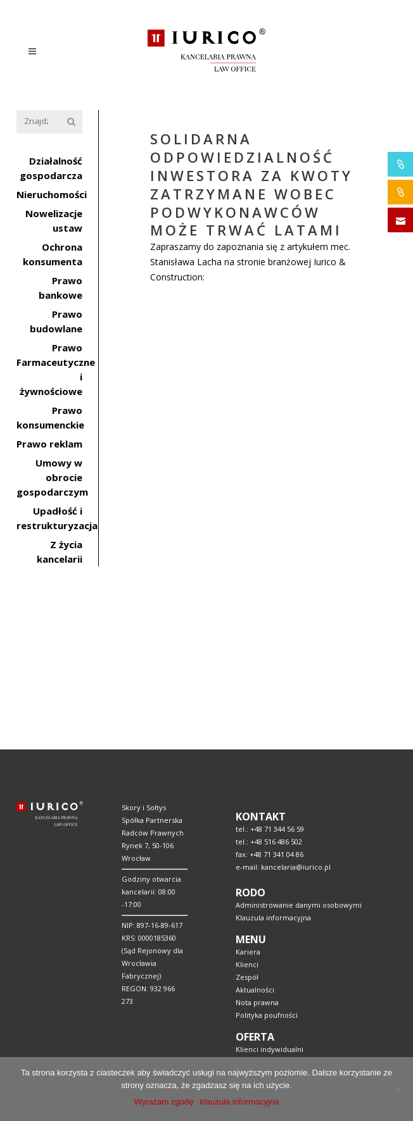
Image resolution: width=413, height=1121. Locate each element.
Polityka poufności (267, 848)
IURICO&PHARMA (400, 164)
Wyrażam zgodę (164, 1101)
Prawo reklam (49, 443)
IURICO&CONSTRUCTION (400, 192)
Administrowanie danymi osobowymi (299, 738)
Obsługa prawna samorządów (286, 984)
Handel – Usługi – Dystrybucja (285, 971)
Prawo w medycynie (270, 1009)
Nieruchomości (51, 194)
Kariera (248, 785)
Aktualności (255, 823)
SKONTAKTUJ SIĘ (400, 220)
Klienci (247, 798)
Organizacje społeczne (274, 1034)
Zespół (247, 810)
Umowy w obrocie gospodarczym (52, 477)
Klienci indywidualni (269, 882)
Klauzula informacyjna (273, 751)
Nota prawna (257, 836)
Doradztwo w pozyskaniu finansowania (301, 958)
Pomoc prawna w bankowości (286, 933)
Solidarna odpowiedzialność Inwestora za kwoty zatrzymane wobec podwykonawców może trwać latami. (252, 316)
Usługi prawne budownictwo (284, 946)
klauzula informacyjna (239, 1101)
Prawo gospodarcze (269, 1022)
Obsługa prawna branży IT (279, 996)
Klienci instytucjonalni (273, 895)
